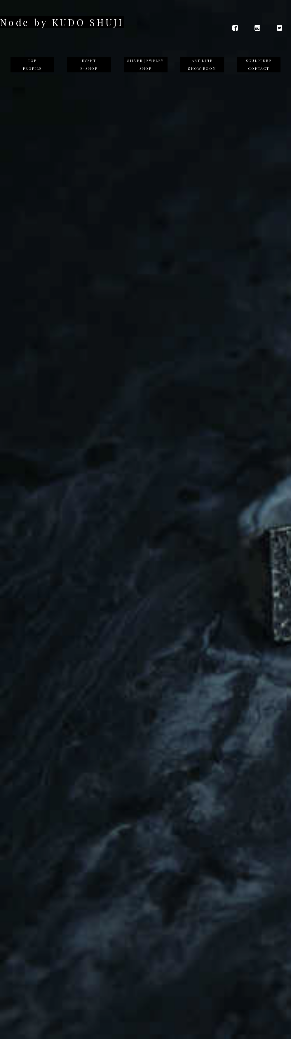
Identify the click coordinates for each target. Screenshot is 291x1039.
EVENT (89, 60)
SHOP (146, 68)
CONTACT (258, 68)
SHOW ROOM (202, 68)
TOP (32, 60)
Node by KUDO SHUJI (62, 22)
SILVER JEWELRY (145, 60)
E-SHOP (88, 68)
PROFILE (32, 68)
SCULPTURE (259, 60)
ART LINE (202, 60)
